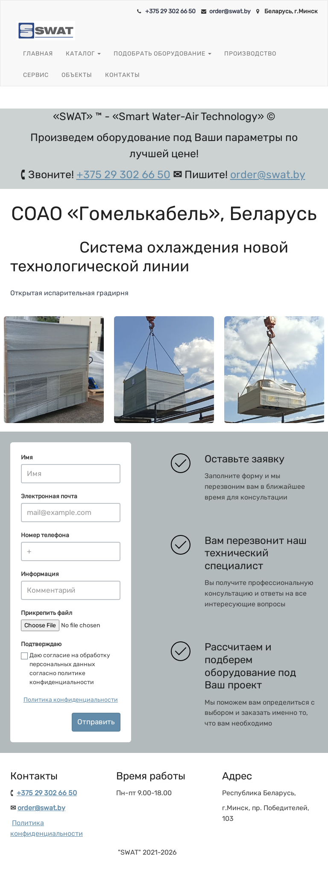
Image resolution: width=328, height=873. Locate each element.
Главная (38, 53)
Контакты (122, 75)
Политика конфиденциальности (70, 699)
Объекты (77, 75)
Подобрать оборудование (162, 54)
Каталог (83, 54)
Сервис (36, 75)
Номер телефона (45, 535)
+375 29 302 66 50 (170, 11)
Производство (250, 53)
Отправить (96, 721)
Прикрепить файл (46, 613)
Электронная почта (49, 496)
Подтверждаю (41, 644)
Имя (27, 457)
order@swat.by (230, 11)
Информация (40, 574)
